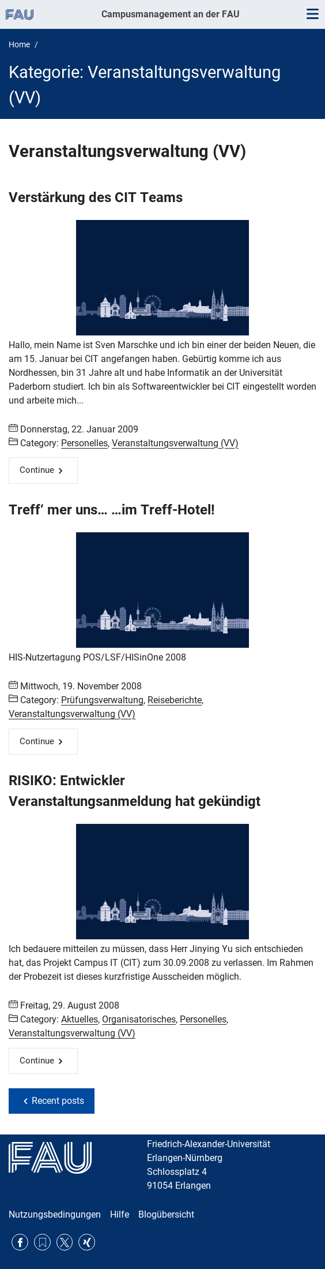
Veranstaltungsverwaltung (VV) (175, 443)
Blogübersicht (166, 1214)
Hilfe (119, 1214)
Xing (86, 1242)
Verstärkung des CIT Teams (96, 197)
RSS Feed (42, 1242)
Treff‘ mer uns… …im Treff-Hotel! (112, 510)
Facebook (20, 1242)
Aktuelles (79, 1019)
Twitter (64, 1242)
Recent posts (58, 1100)
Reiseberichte (175, 700)
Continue (37, 470)
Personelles (84, 443)
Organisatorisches (139, 1019)
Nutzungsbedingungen (55, 1214)
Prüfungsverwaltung (102, 700)
